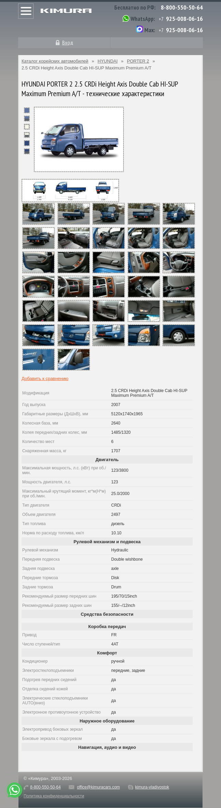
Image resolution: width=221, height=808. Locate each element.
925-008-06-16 (184, 19)
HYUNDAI (108, 61)
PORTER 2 (138, 61)
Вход (67, 42)
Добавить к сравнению (45, 378)
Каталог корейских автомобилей (55, 61)
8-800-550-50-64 (182, 7)
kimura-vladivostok (152, 787)
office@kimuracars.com (98, 787)
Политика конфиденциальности (54, 796)
